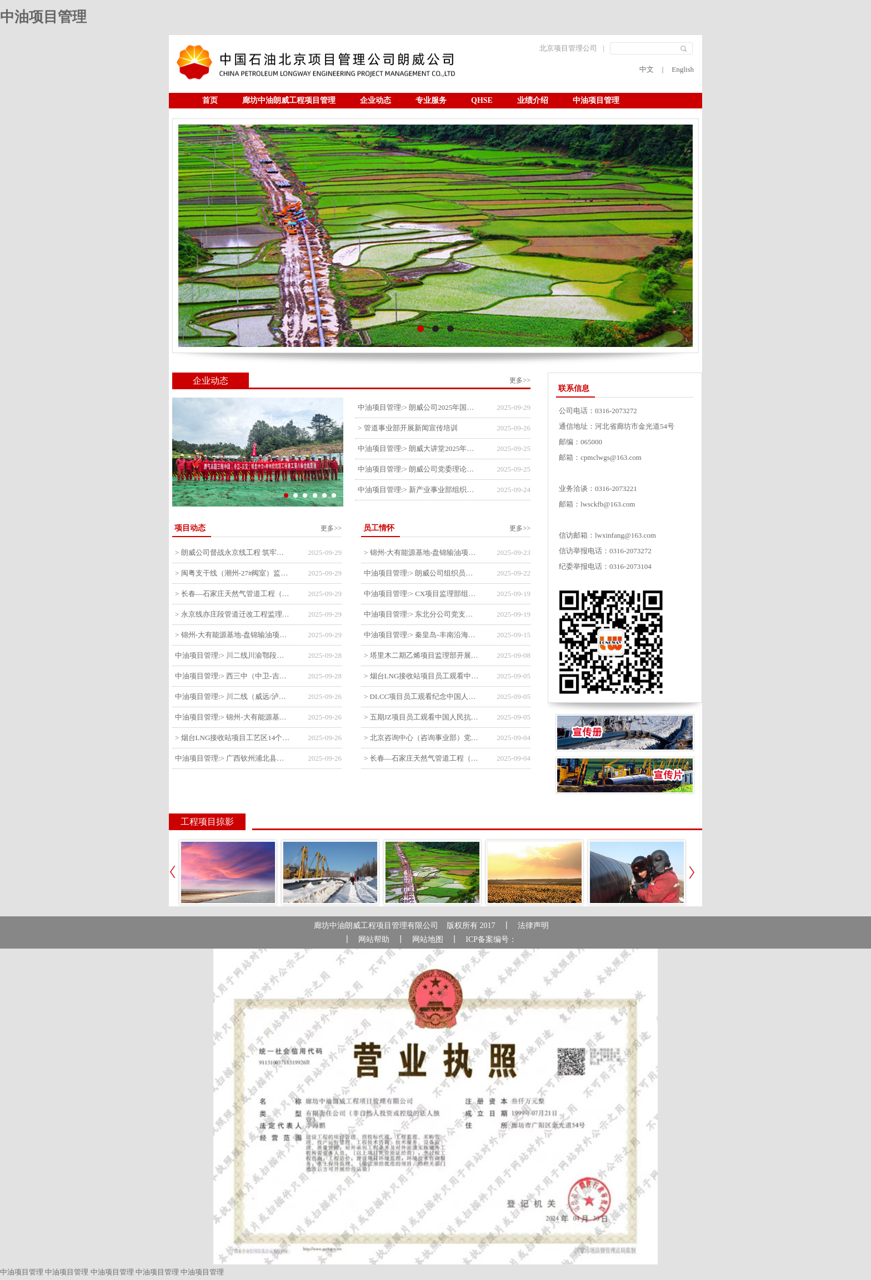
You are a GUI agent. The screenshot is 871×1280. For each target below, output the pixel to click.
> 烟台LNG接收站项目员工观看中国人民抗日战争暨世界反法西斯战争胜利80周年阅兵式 (422, 676)
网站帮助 (373, 939)
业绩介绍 (532, 100)
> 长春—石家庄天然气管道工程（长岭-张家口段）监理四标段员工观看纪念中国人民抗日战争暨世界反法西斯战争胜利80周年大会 (422, 758)
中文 (646, 69)
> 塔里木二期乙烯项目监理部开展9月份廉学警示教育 (422, 655)
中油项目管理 (43, 17)
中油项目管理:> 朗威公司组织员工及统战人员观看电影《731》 (422, 573)
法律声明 (533, 925)
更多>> (519, 380)
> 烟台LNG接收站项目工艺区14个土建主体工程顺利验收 (233, 737)
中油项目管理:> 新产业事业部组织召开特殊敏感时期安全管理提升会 (418, 489)
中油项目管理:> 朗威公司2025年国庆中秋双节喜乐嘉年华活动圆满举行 (418, 407)
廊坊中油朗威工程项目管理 (289, 100)
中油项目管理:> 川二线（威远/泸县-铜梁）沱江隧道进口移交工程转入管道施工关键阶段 (233, 696)
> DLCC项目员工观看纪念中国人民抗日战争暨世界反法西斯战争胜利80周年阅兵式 (422, 696)
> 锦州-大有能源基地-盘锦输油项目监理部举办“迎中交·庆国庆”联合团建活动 (422, 552)
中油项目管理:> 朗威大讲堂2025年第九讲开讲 (418, 448)
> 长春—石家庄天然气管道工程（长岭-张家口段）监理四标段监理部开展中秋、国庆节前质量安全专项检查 (233, 593)
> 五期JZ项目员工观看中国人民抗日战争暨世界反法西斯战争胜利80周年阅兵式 (422, 717)
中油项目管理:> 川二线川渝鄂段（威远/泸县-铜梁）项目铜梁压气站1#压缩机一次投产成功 (233, 655)
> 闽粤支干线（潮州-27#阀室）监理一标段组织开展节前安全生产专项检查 (233, 573)
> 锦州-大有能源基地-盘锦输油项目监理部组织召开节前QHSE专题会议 (233, 635)
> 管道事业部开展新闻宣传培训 (408, 428)
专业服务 (431, 100)
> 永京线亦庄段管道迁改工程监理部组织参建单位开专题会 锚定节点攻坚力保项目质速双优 (233, 614)
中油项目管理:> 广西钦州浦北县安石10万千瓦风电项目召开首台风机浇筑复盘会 (233, 758)
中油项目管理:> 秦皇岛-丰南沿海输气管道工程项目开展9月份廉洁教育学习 (422, 635)
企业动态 (375, 100)
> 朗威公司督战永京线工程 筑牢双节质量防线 (233, 552)
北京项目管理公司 (568, 48)
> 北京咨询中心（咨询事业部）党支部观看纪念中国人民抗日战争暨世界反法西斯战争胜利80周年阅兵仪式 (422, 737)
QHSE (482, 100)
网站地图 (427, 939)
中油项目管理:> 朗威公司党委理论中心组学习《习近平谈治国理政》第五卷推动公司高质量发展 (418, 469)
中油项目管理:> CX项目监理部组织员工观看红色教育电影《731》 (422, 593)
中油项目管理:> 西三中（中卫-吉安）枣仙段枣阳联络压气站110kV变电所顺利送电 (233, 676)
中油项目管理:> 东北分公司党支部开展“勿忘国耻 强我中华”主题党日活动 (422, 614)
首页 (210, 100)
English (683, 69)
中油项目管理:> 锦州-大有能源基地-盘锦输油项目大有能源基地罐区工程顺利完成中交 (233, 717)
